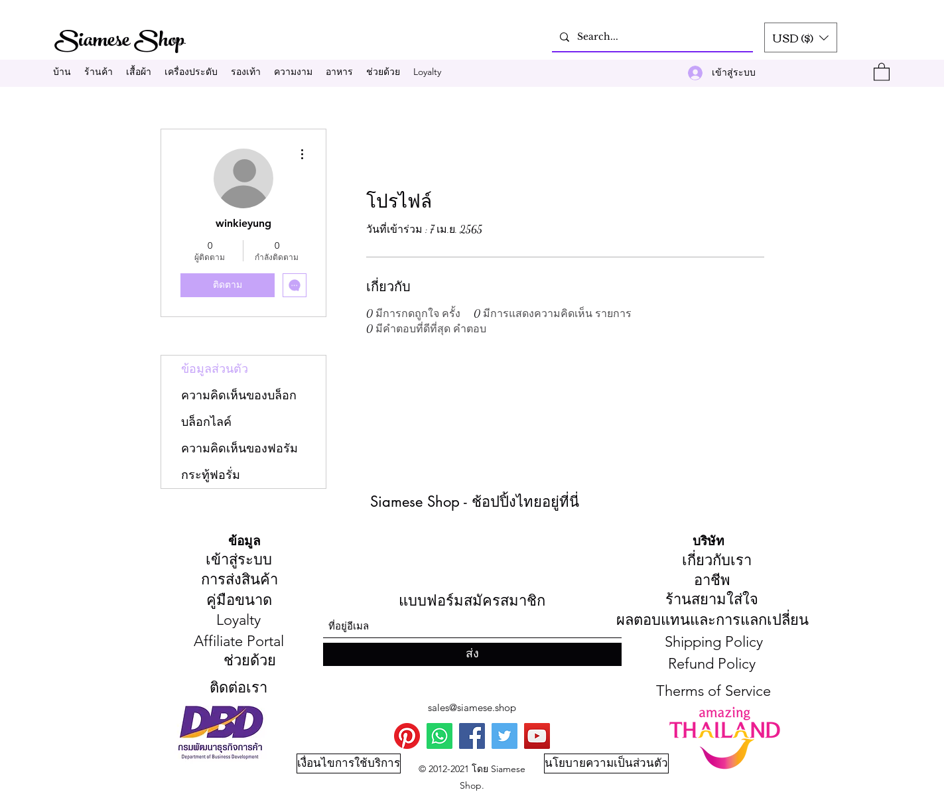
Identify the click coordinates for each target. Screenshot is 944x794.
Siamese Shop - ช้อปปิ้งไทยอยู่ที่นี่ (474, 501)
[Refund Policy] (712, 664)
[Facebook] (472, 736)
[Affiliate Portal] (239, 642)
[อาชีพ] (712, 581)
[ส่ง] (472, 654)
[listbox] (800, 37)
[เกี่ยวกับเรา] (717, 561)
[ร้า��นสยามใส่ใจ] (712, 600)
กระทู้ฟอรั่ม (210, 474)
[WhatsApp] (439, 736)
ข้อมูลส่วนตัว (214, 368)
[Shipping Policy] (714, 642)
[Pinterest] (407, 736)
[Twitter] (504, 736)
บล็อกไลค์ (206, 421)
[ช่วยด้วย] (250, 661)
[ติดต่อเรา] (239, 688)
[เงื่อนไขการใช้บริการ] (349, 763)
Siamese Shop (121, 42)
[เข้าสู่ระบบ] (239, 560)
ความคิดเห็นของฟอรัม (239, 448)
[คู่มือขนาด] (239, 601)
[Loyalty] (239, 621)
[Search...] (651, 37)
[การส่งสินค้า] (239, 580)
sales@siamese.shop (472, 707)
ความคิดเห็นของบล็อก (239, 395)
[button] (800, 37)
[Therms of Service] (713, 692)
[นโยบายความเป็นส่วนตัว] (606, 763)
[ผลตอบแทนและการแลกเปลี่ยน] (712, 621)
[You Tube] (537, 736)
